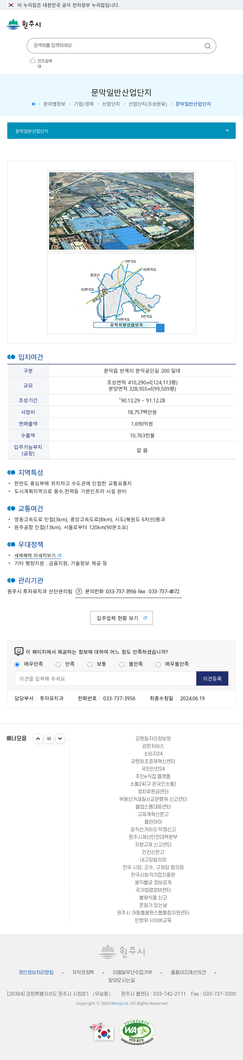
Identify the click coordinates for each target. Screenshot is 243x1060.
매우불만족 (172, 663)
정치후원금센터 (153, 792)
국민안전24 (153, 769)
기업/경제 (84, 104)
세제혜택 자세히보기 (35, 555)
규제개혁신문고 (153, 814)
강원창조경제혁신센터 (153, 761)
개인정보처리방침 (35, 972)
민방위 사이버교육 (153, 920)
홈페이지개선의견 (188, 972)
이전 (38, 739)
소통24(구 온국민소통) (153, 784)
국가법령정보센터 (153, 890)
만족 (65, 663)
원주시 (23, 24)
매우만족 (29, 663)
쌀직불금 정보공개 (153, 882)
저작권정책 (83, 972)
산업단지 (111, 104)
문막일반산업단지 (32, 130)
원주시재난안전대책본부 (153, 837)
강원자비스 (153, 746)
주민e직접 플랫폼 (153, 776)
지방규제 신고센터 (153, 845)
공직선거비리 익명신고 (153, 829)
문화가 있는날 (153, 905)
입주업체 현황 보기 (117, 618)
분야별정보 (54, 104)
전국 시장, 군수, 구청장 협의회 (153, 867)
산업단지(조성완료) (147, 104)
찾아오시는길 (121, 980)
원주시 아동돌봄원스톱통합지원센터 (153, 913)
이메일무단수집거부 (132, 972)
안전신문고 (153, 852)
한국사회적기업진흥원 (153, 875)
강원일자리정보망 (153, 739)
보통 (96, 663)
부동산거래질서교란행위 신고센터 (153, 799)
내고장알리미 (153, 860)
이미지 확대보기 (160, 328)
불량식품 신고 (153, 898)
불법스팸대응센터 (153, 807)
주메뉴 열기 (233, 25)
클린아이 (153, 822)
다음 (60, 739)
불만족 (131, 663)
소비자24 (153, 754)
